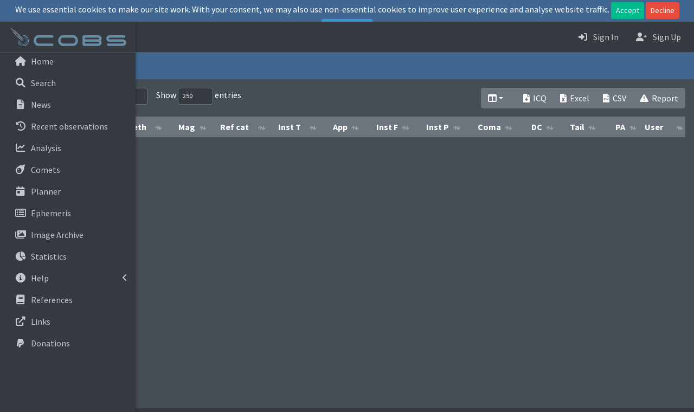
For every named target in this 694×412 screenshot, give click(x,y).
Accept (627, 10)
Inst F (459, 126)
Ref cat (331, 126)
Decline (662, 10)
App (421, 126)
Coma (543, 126)
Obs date (197, 126)
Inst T (376, 126)
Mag (289, 126)
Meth (246, 126)
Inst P (501, 126)
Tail (629, 126)
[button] (152, 37)
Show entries (331, 96)
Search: (212, 96)
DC (591, 126)
